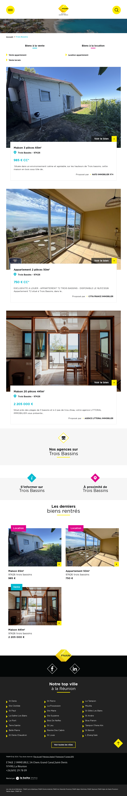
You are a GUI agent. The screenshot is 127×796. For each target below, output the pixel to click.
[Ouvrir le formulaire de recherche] (116, 10)
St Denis (13, 701)
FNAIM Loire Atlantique (30, 789)
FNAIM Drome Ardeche (45, 789)
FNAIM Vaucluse (92, 789)
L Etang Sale (91, 735)
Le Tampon (90, 701)
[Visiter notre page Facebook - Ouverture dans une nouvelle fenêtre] (52, 673)
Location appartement (78, 55)
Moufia (88, 706)
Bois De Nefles (54, 721)
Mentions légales (48, 757)
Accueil (9, 37)
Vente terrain (15, 60)
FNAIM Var (18, 791)
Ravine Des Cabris (55, 730)
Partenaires (60, 757)
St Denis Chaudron (18, 735)
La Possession (54, 706)
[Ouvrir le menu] (10, 10)
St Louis (51, 735)
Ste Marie (51, 711)
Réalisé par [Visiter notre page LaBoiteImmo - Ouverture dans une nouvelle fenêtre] (22, 778)
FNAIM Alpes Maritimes (79, 789)
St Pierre (51, 701)
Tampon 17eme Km (94, 725)
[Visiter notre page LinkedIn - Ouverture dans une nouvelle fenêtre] (75, 673)
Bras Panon (90, 721)
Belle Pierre (14, 730)
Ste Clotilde (14, 706)
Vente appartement (17, 55)
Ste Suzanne (53, 716)
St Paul (12, 711)
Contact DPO (69, 757)
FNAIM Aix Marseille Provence (62, 789)
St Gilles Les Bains (93, 711)
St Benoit (89, 730)
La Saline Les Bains (18, 716)
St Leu (50, 725)
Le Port (12, 721)
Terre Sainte (14, 725)
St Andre (89, 716)
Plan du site (37, 757)
